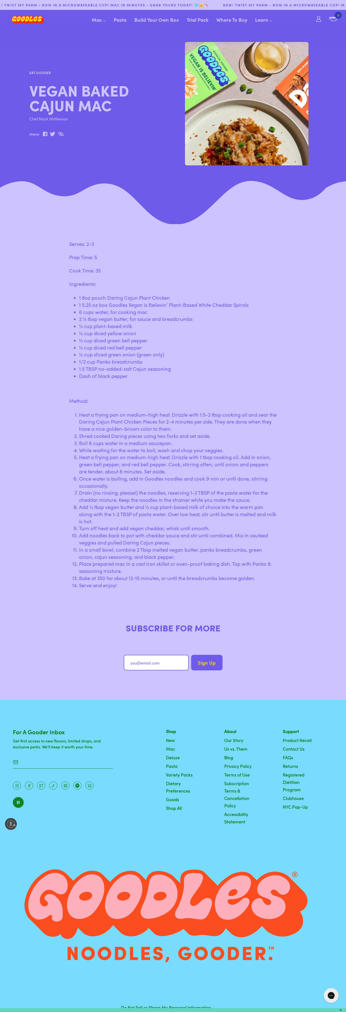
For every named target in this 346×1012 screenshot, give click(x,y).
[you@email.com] (156, 662)
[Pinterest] (41, 785)
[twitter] (52, 134)
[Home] (24, 20)
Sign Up (207, 662)
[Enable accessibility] (11, 824)
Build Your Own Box (156, 19)
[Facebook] (29, 785)
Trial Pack (197, 19)
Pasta (120, 19)
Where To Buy (231, 19)
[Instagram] (17, 785)
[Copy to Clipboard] (61, 134)
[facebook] (45, 134)
